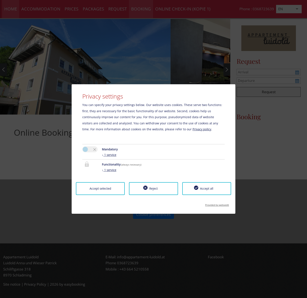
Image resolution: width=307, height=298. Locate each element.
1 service (109, 155)
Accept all (206, 188)
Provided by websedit (217, 203)
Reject (153, 188)
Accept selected (100, 188)
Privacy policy (202, 129)
